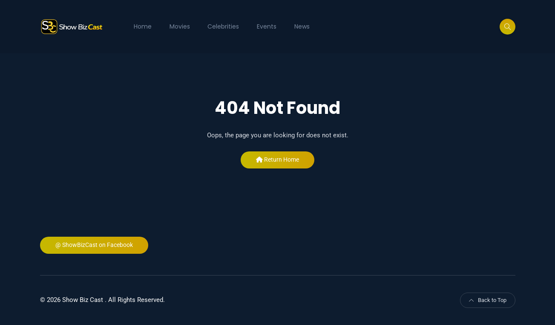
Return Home (277, 159)
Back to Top (487, 300)
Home (143, 26)
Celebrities (223, 26)
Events (266, 26)
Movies (180, 26)
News (302, 26)
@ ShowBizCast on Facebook (94, 244)
